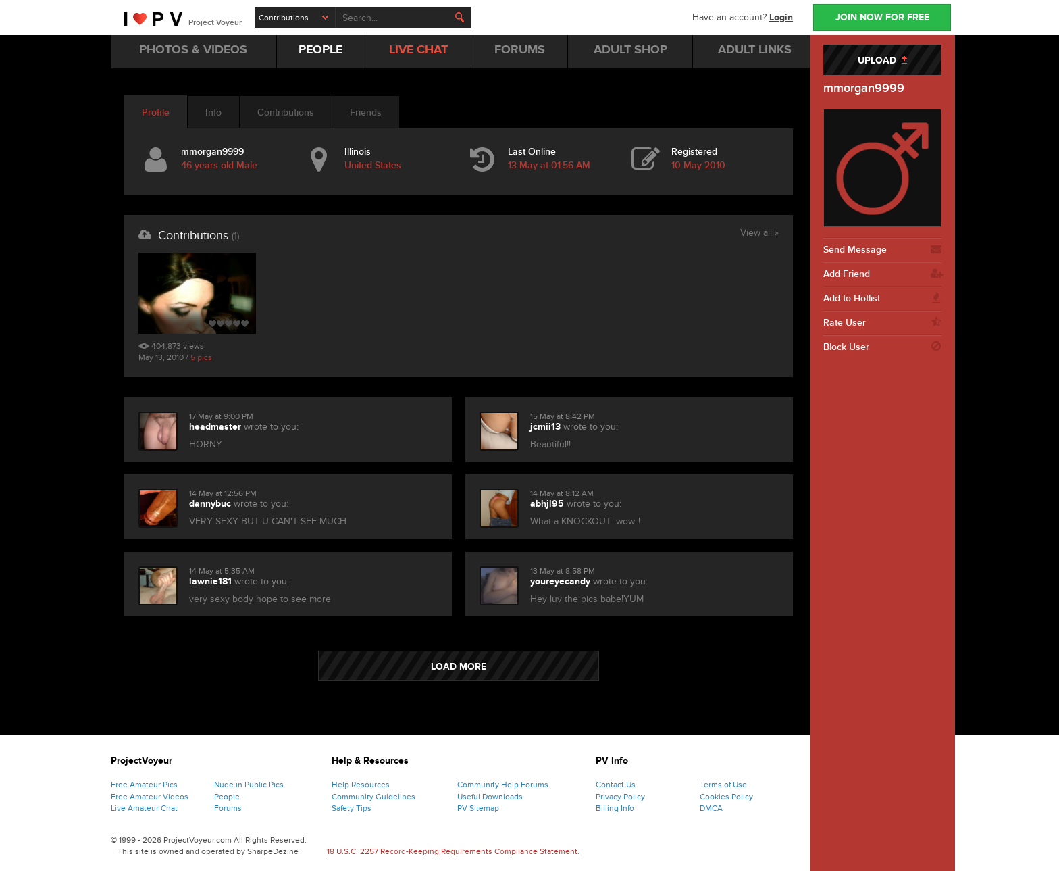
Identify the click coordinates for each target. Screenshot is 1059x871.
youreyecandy (560, 581)
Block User (882, 347)
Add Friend (882, 274)
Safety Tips (351, 808)
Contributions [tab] (285, 112)
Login (781, 17)
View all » (759, 234)
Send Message (882, 250)
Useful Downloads (490, 796)
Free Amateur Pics (144, 784)
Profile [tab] (156, 112)
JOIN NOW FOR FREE (882, 17)
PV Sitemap (478, 808)
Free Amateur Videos (149, 796)
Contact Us (616, 784)
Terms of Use (723, 784)
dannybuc (210, 503)
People (227, 796)
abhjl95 (547, 503)
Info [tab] (213, 112)
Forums (228, 808)
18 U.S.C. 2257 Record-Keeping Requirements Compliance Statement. (453, 851)
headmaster (215, 426)
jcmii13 (545, 426)
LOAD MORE (458, 666)
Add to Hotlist (882, 298)
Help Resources (361, 784)
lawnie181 (210, 581)
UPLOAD (882, 60)
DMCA (711, 808)
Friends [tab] (366, 112)
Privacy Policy (620, 796)
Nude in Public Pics (249, 784)
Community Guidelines (373, 796)
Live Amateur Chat (144, 808)
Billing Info (615, 808)
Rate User (882, 323)
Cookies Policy (726, 796)
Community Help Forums (502, 784)
